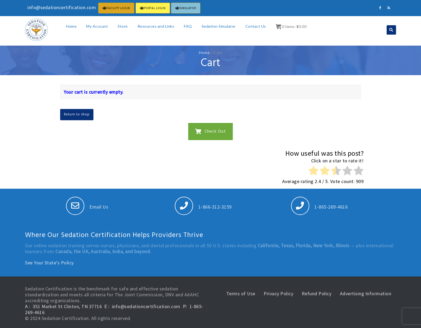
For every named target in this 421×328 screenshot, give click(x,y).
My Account (97, 26)
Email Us (87, 207)
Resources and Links (156, 26)
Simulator (185, 8)
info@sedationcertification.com (146, 306)
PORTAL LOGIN (153, 8)
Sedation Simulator (219, 26)
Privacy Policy (278, 293)
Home (71, 26)
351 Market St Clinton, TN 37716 (67, 306)
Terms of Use (240, 293)
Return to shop (77, 114)
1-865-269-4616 (319, 207)
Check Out (210, 131)
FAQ (188, 26)
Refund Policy (317, 293)
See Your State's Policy (49, 263)
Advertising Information (365, 293)
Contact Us (255, 26)
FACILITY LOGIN (116, 8)
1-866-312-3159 (203, 207)
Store (123, 26)
